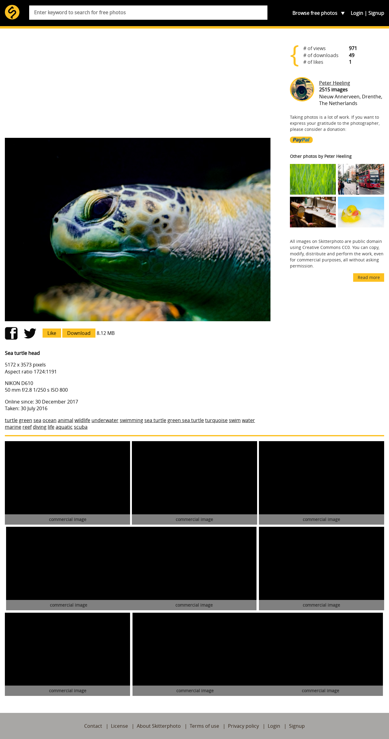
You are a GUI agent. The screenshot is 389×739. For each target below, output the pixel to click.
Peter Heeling (334, 83)
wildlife (82, 420)
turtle (11, 420)
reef (27, 427)
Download (79, 333)
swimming (131, 420)
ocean (50, 420)
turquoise (216, 420)
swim (235, 420)
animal (65, 420)
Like (51, 333)
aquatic (64, 427)
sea (37, 420)
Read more (369, 277)
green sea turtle (185, 420)
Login (357, 13)
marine (13, 427)
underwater (105, 420)
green (25, 420)
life (51, 427)
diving (39, 427)
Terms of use (204, 726)
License (119, 726)
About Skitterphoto (159, 726)
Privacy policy (243, 726)
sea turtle (155, 420)
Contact (93, 726)
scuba (81, 427)
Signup (376, 13)
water (248, 420)
